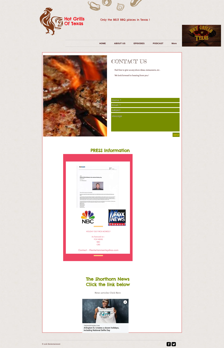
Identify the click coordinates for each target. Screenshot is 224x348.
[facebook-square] (169, 344)
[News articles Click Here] (108, 292)
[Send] (176, 135)
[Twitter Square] (174, 344)
